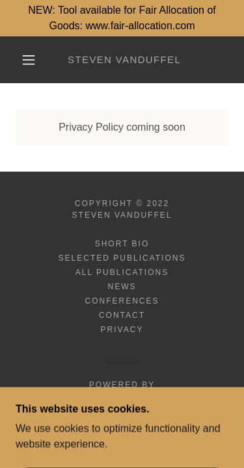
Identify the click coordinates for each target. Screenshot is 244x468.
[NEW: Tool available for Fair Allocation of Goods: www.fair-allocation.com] (122, 18)
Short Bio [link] (122, 243)
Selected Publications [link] (122, 258)
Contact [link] (122, 315)
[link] (124, 60)
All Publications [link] (122, 272)
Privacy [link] (122, 329)
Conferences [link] (122, 301)
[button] (29, 60)
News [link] (121, 286)
